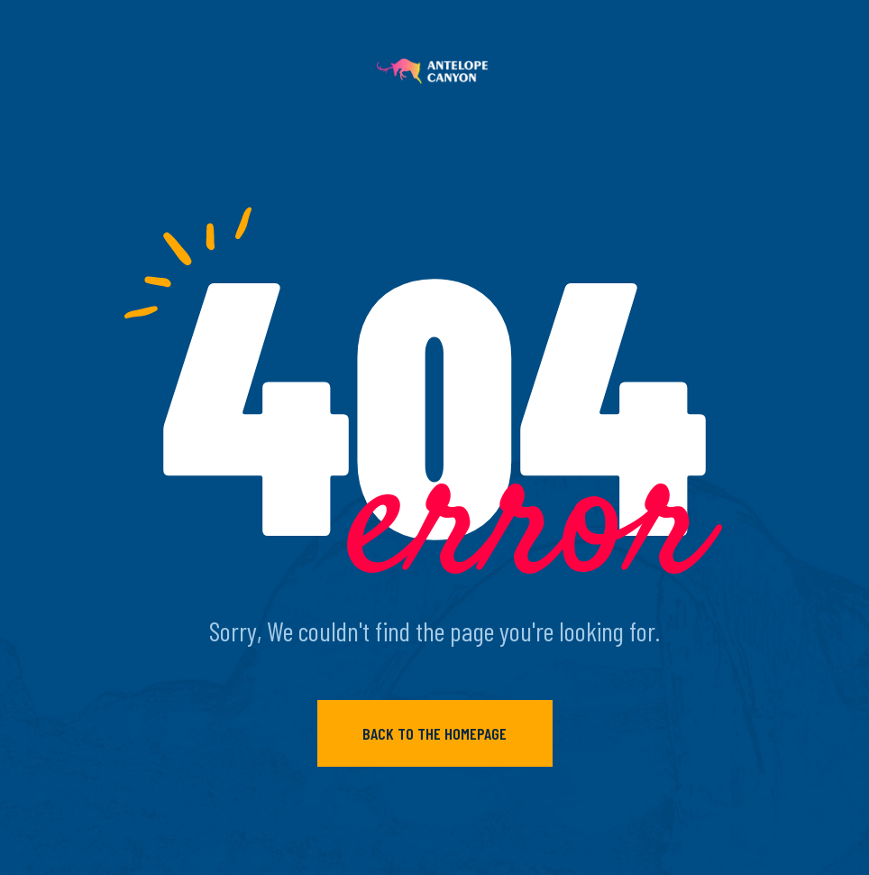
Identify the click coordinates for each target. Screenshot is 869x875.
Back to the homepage (434, 733)
